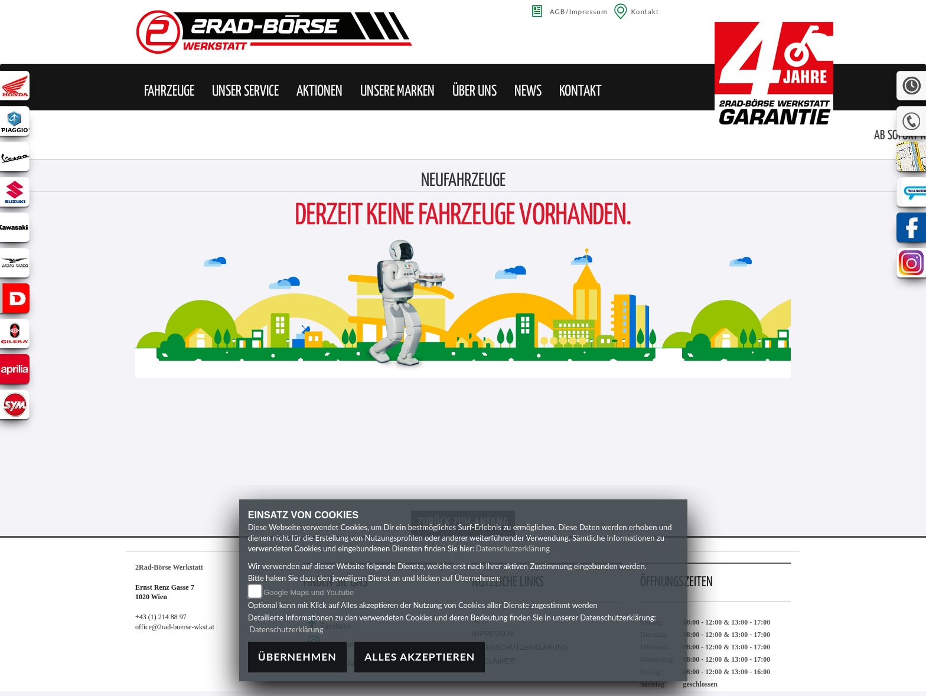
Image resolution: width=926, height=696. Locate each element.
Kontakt (645, 11)
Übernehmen (297, 657)
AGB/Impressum (579, 11)
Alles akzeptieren (419, 657)
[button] (169, 91)
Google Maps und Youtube (308, 592)
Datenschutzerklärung (513, 548)
